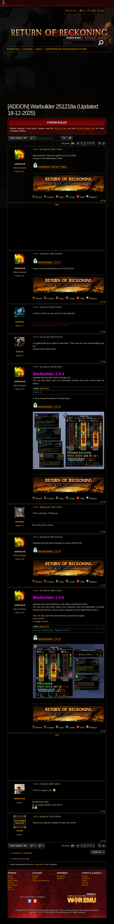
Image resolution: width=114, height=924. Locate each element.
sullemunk (19, 164)
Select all (44, 389)
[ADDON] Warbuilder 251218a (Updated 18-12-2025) (66, 49)
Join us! (11, 889)
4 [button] (90, 143)
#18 (36, 590)
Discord (85, 885)
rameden (19, 521)
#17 (36, 537)
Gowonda (61, 876)
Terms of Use (61, 128)
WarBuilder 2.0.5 (49, 551)
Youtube (85, 883)
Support (85, 876)
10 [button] (99, 143)
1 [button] (81, 143)
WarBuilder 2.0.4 (49, 406)
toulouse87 (40, 864)
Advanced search (74, 37)
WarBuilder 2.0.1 (49, 262)
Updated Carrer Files (52, 166)
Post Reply (16, 138)
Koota (20, 830)
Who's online (13, 880)
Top (104, 201)
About (10, 887)
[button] (72, 143)
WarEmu (60, 878)
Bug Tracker (13, 885)
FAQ (84, 11)
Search (101, 43)
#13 (36, 307)
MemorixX (19, 798)
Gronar (19, 351)
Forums (11, 878)
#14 (36, 337)
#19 (36, 784)
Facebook (86, 878)
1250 (22, 171)
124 (22, 526)
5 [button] (93, 143)
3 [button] (88, 143)
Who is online (20, 859)
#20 (36, 816)
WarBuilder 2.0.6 (49, 639)
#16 (36, 507)
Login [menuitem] (102, 11)
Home (10, 876)
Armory (11, 883)
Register (35, 876)
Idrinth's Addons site (86, 128)
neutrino (19, 321)
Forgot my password (40, 880)
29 (22, 356)
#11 (36, 149)
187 (22, 326)
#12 (36, 254)
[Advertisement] (57, 75)
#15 (36, 367)
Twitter (84, 880)
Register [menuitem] (93, 11)
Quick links (72, 11)
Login (34, 878)
